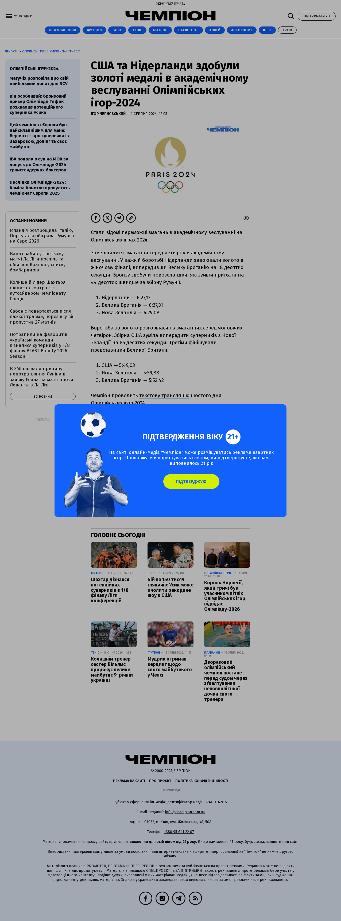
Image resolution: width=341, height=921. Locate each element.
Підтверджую (200, 485)
